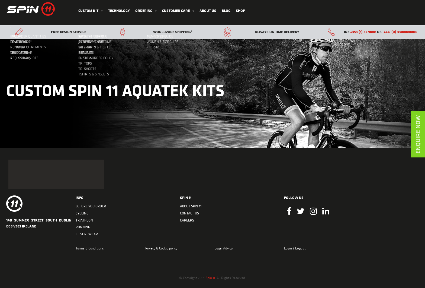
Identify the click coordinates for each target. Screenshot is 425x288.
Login (288, 248)
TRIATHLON (84, 220)
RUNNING (83, 227)
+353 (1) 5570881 (363, 31)
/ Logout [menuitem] (299, 248)
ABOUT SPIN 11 (191, 206)
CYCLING (82, 213)
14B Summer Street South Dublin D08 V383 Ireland (38, 223)
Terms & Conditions (90, 248)
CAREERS (187, 220)
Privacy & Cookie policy (161, 248)
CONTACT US (189, 213)
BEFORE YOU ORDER (91, 206)
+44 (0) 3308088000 (400, 31)
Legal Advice (224, 248)
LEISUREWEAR (87, 234)
